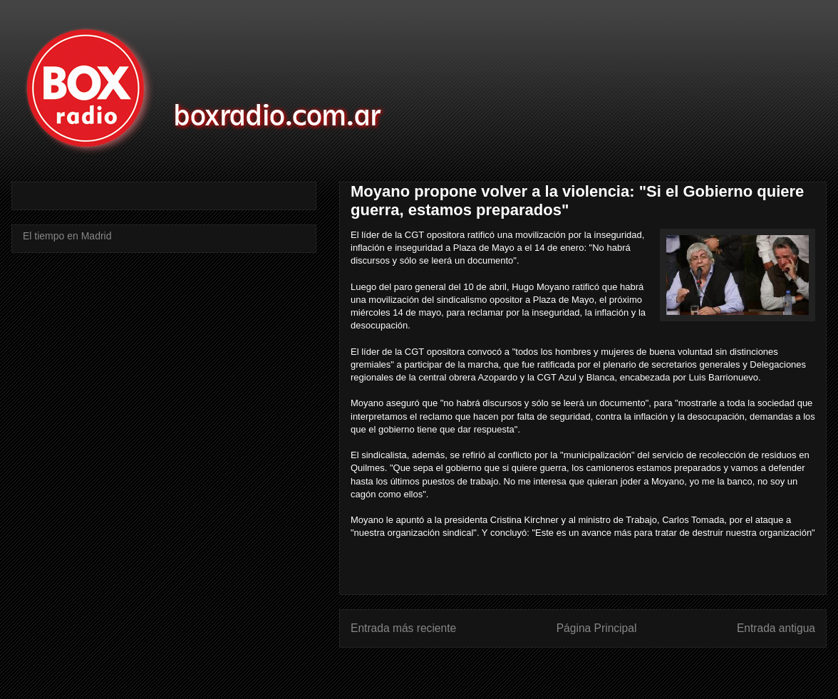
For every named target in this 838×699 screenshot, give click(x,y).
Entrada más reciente (403, 628)
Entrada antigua (776, 628)
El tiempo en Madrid (67, 236)
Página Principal (597, 628)
